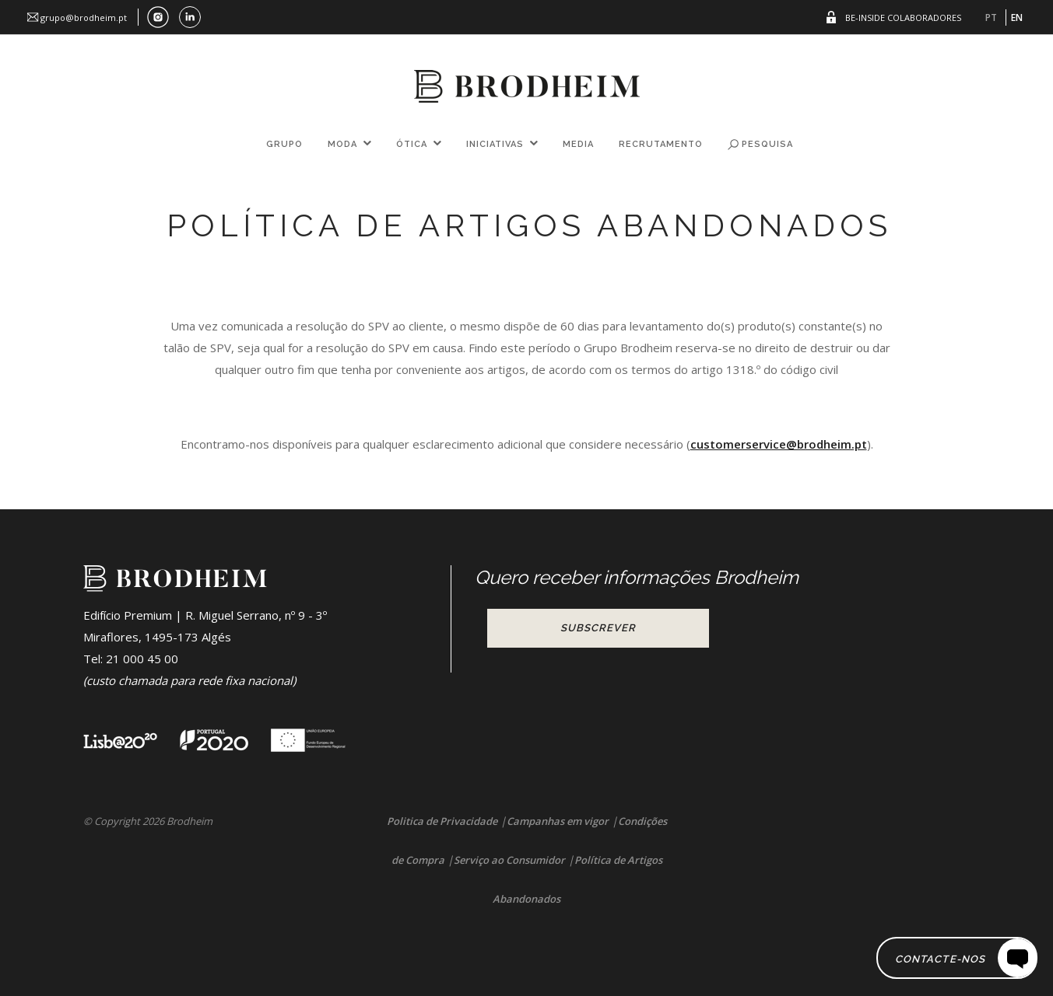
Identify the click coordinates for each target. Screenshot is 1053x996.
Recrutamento (661, 144)
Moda (342, 144)
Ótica (411, 144)
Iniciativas (495, 144)
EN (1017, 17)
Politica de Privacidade (442, 821)
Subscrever (598, 628)
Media (578, 144)
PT (991, 17)
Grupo (284, 144)
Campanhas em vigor (558, 821)
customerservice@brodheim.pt (778, 444)
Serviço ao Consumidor (509, 860)
